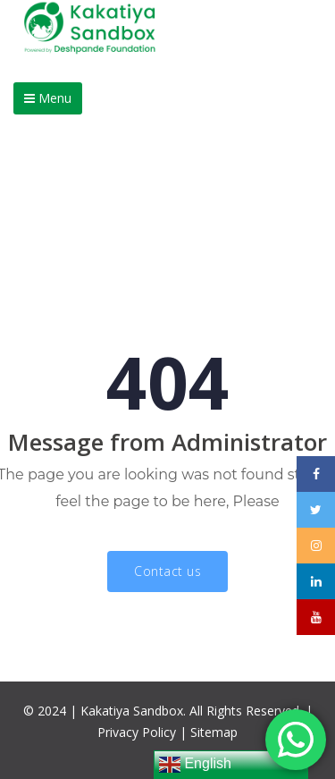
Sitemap (214, 732)
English (195, 764)
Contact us (167, 571)
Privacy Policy (136, 732)
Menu (47, 97)
